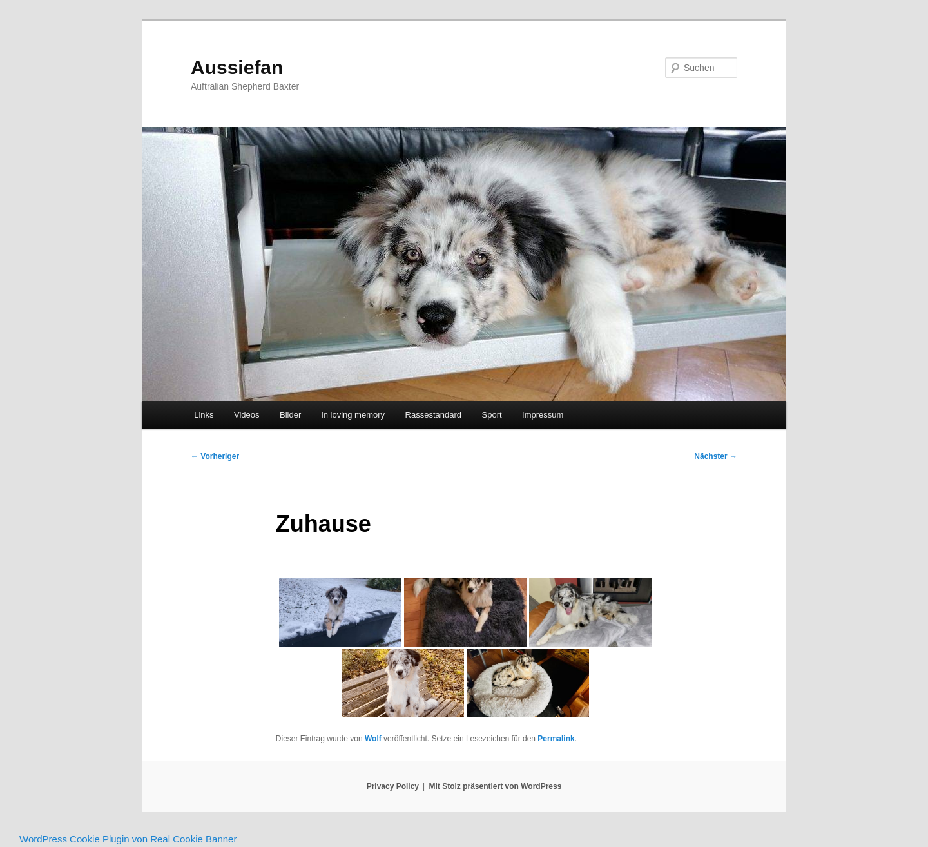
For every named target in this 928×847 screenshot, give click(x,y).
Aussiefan (237, 67)
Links (203, 415)
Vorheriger (215, 456)
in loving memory (353, 415)
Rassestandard (433, 415)
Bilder (290, 415)
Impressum (542, 415)
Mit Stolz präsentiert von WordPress (495, 786)
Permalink (555, 738)
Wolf (373, 738)
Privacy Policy (393, 786)
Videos (247, 415)
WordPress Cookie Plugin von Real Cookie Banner (128, 838)
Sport (492, 415)
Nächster (715, 456)
